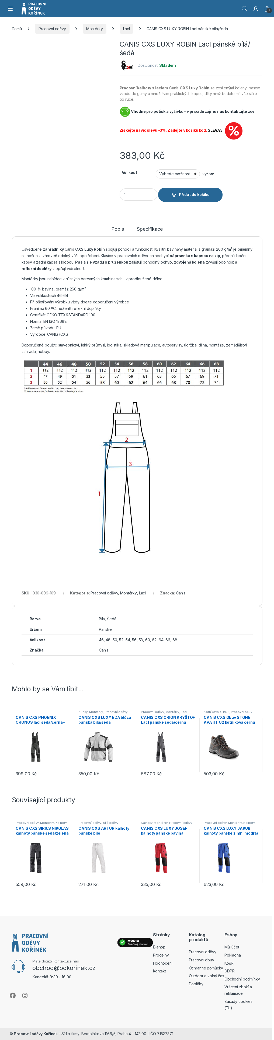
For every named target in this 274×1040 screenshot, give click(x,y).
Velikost (129, 172)
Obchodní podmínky (242, 979)
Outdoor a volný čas (206, 976)
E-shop (159, 947)
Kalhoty (61, 823)
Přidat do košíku (194, 194)
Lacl (126, 28)
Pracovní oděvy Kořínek (36, 1033)
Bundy (83, 712)
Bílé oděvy (110, 823)
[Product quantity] (138, 194)
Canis (180, 593)
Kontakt (159, 971)
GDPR (229, 971)
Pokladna (232, 955)
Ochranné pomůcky (206, 968)
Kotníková (211, 712)
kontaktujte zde (240, 111)
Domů (17, 28)
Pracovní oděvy (52, 28)
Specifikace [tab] (149, 229)
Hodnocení (162, 963)
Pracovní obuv (241, 712)
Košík (229, 963)
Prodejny (161, 955)
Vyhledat (244, 9)
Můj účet (231, 947)
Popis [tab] (117, 229)
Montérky (94, 28)
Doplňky (196, 984)
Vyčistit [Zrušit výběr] (208, 174)
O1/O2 (224, 712)
